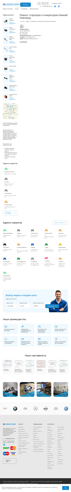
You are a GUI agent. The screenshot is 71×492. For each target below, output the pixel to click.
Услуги (17, 9)
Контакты (25, 4)
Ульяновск (60, 455)
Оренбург (60, 433)
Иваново (49, 440)
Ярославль (60, 463)
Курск (48, 451)
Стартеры (20, 427)
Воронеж (49, 436)
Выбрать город (56, 3)
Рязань (59, 443)
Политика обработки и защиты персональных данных (16, 481)
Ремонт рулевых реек (23, 443)
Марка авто (10, 303)
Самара (59, 445)
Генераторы (21, 429)
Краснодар (50, 457)
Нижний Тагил (50, 465)
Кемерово (49, 447)
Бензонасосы (21, 431)
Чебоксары (60, 459)
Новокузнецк (61, 429)
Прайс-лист (36, 429)
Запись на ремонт (8, 9)
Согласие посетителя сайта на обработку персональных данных (46, 481)
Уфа (58, 457)
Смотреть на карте (60, 223)
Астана (49, 432)
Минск (48, 459)
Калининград (50, 443)
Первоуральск (61, 437)
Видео (34, 435)
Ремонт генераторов (23, 435)
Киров (48, 449)
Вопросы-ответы (37, 431)
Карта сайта (36, 439)
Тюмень (60, 453)
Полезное (35, 437)
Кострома (49, 453)
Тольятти (60, 449)
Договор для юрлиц (38, 449)
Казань (49, 445)
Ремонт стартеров (23, 433)
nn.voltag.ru (23, 42)
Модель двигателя (38, 303)
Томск (59, 451)
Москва (49, 427)
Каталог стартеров (38, 441)
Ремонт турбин (22, 440)
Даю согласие (65, 488)
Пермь (59, 435)
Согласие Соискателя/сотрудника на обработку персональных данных (20, 483)
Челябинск (60, 461)
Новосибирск (61, 427)
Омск (59, 431)
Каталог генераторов (38, 443)
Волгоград (50, 434)
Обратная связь (34, 9)
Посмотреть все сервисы (10, 213)
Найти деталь (52, 306)
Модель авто (23, 303)
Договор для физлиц (38, 451)
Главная (22, 21)
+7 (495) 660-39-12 (45, 6)
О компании (24, 9)
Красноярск (50, 455)
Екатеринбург (50, 438)
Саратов (60, 447)
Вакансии (35, 433)
